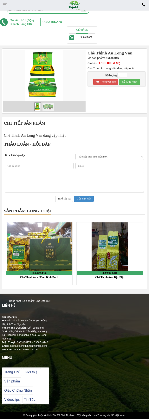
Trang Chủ (12, 372)
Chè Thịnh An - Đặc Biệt (109, 277)
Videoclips (12, 400)
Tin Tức (30, 400)
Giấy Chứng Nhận (18, 390)
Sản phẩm (12, 381)
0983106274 (52, 22)
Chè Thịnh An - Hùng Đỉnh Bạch (39, 277)
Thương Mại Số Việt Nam (111, 415)
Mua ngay (130, 81)
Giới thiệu (32, 372)
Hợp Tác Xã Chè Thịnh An (61, 415)
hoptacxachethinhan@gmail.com (28, 345)
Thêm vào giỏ (106, 81)
